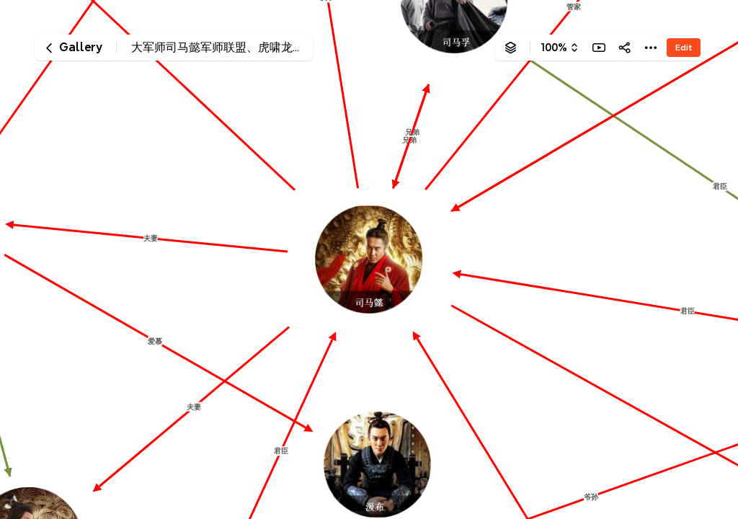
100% (554, 48)
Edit (683, 47)
